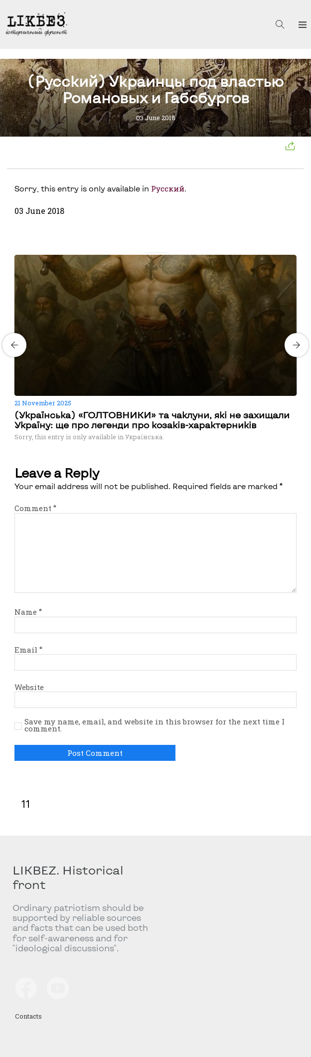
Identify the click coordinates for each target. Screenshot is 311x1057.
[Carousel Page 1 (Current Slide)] (147, 252)
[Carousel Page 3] (158, 252)
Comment (35, 508)
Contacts (28, 1016)
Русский (167, 188)
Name (28, 612)
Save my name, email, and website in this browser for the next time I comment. (154, 725)
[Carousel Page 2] (153, 252)
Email (28, 650)
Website (29, 687)
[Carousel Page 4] (164, 252)
